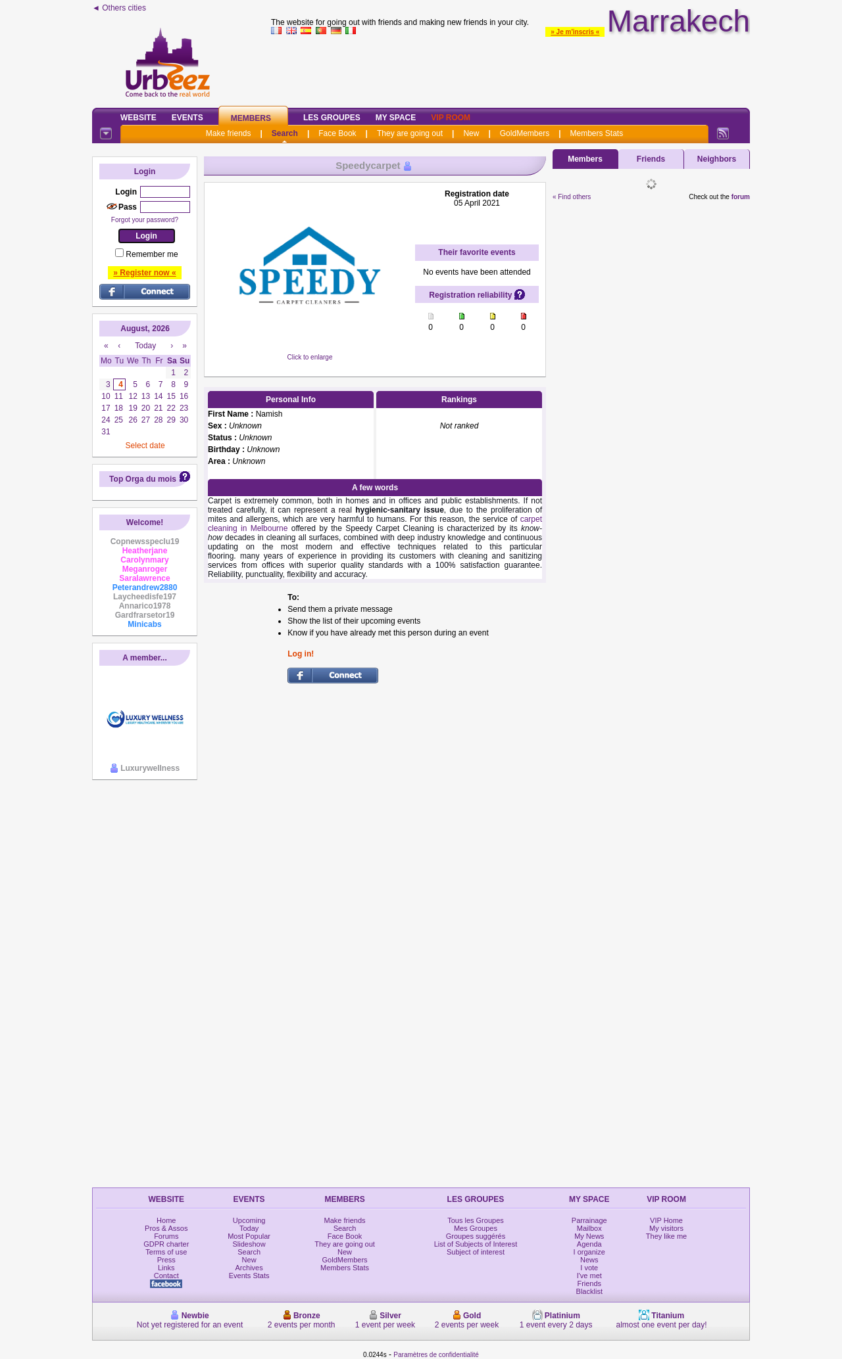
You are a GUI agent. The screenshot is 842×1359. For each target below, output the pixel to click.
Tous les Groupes (475, 1220)
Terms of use (166, 1252)
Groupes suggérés (476, 1236)
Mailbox (589, 1228)
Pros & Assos (166, 1228)
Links (166, 1268)
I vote (589, 1268)
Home (166, 1220)
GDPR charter (166, 1244)
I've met (589, 1275)
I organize (589, 1252)
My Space (396, 117)
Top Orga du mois (142, 479)
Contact (166, 1275)
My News (589, 1236)
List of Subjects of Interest (476, 1244)
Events (187, 117)
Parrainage (589, 1220)
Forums (166, 1236)
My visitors (666, 1228)
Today (249, 1228)
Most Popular (249, 1236)
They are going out (410, 133)
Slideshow (249, 1244)
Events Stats (249, 1275)
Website (138, 117)
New (471, 133)
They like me (666, 1236)
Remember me (152, 254)
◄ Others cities (119, 7)
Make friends (228, 133)
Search (285, 133)
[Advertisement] (510, 68)
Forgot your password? (144, 219)
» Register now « (144, 272)
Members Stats (597, 133)
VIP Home (666, 1220)
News (589, 1260)
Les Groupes (331, 117)
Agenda (589, 1244)
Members (251, 118)
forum (740, 196)
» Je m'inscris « (575, 31)
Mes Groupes (475, 1228)
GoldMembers (524, 133)
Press (166, 1260)
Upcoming (249, 1220)
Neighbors (716, 159)
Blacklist (589, 1291)
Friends (651, 159)
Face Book (337, 133)
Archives (249, 1268)
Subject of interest (476, 1252)
